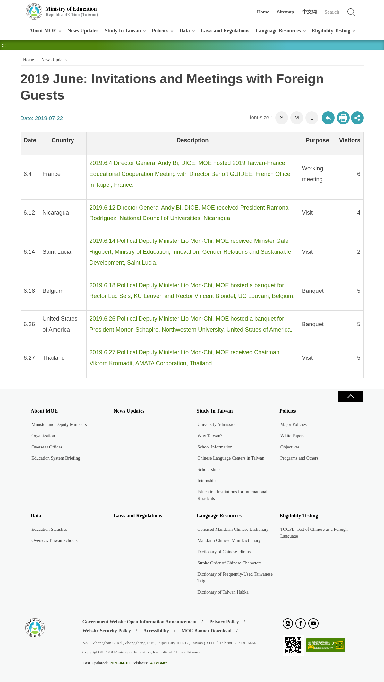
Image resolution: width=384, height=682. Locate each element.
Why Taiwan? (209, 435)
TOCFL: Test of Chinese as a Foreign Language (314, 532)
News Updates (82, 30)
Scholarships (208, 469)
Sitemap (285, 11)
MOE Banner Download (207, 630)
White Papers (292, 435)
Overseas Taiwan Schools (54, 540)
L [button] (311, 117)
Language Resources (278, 30)
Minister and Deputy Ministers (59, 424)
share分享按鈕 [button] (357, 117)
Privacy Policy (224, 621)
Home (263, 11)
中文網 (309, 11)
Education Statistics (49, 529)
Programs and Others (299, 458)
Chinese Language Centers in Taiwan (230, 458)
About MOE (42, 30)
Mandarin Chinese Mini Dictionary (228, 540)
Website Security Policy (106, 630)
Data (184, 30)
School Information (214, 447)
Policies (160, 30)
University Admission (217, 424)
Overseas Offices (46, 447)
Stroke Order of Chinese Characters (229, 563)
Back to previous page (328, 117)
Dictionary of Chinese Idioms (224, 551)
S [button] (282, 117)
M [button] (296, 118)
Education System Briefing (55, 458)
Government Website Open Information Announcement (139, 621)
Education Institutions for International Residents (232, 495)
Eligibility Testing (331, 30)
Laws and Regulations (225, 30)
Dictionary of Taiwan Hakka (222, 592)
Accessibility (156, 630)
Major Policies (293, 424)
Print (343, 117)
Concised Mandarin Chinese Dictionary (233, 529)
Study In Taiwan (123, 30)
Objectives (290, 447)
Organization (43, 435)
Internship (206, 480)
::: (19, 8)
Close (350, 396)
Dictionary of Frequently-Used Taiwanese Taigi (235, 577)
